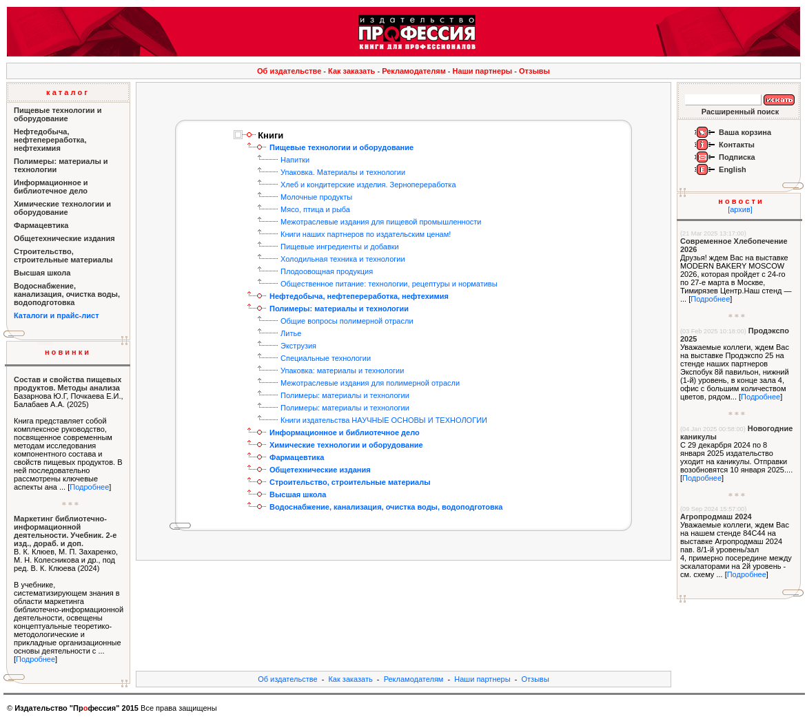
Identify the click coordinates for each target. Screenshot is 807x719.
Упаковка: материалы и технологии (342, 370)
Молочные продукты (316, 197)
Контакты (737, 144)
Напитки (294, 160)
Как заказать (351, 71)
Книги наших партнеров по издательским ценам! (365, 234)
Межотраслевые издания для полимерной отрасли (370, 383)
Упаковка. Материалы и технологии (342, 172)
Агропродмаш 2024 (716, 516)
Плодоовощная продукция (326, 271)
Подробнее (89, 487)
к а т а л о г (67, 92)
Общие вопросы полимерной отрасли (346, 321)
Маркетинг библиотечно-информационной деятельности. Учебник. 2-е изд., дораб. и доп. (65, 531)
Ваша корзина (745, 132)
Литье (290, 333)
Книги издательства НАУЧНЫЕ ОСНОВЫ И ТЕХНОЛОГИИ (383, 420)
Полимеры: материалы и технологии (344, 395)
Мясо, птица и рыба (315, 209)
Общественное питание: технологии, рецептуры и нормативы (389, 284)
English (732, 169)
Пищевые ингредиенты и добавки (339, 246)
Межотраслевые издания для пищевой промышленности (380, 222)
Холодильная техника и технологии (342, 259)
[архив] (740, 209)
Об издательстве (289, 71)
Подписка (737, 157)
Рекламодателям (414, 71)
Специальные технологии (325, 358)
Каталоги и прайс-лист (56, 315)
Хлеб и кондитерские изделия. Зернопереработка (368, 184)
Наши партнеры (483, 71)
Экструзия (298, 346)
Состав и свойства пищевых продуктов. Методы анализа (67, 383)
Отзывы (534, 71)
